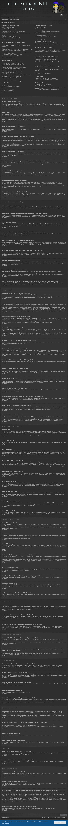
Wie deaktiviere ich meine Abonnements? (43, 73)
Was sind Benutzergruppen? (40, 30)
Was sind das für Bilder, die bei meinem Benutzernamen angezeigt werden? (17, 51)
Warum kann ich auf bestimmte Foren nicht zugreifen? (13, 69)
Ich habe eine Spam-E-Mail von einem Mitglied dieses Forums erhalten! (49, 44)
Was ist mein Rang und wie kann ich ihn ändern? (12, 54)
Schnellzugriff (2, 15)
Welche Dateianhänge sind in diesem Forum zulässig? (46, 78)
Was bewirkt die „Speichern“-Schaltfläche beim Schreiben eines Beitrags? (17, 75)
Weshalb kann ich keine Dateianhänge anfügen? (12, 71)
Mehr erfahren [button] (6, 823)
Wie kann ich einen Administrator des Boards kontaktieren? (47, 89)
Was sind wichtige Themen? (7, 90)
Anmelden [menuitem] (64, 15)
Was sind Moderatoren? (40, 28)
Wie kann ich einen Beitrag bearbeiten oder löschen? (12, 63)
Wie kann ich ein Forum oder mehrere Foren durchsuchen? (47, 56)
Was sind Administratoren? (40, 27)
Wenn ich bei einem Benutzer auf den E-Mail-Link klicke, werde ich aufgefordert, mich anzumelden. (15, 56)
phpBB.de (41, 244)
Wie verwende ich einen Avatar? (8, 53)
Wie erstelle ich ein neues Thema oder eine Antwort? (12, 62)
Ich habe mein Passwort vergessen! (9, 36)
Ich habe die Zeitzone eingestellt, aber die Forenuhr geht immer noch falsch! (17, 49)
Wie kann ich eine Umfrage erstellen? (9, 65)
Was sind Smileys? (5, 85)
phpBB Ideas (60, 783)
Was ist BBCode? (5, 82)
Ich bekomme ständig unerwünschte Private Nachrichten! (46, 42)
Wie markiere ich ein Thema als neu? (9, 77)
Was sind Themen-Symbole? (7, 93)
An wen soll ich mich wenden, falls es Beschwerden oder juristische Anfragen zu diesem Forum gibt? (50, 88)
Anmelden (9, 17)
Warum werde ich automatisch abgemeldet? (11, 37)
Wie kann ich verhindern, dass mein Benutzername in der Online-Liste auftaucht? (16, 46)
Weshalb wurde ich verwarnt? (8, 72)
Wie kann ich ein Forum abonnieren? (42, 71)
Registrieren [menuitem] (66, 15)
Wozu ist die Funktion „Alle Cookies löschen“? (11, 39)
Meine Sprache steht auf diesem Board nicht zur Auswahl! (13, 50)
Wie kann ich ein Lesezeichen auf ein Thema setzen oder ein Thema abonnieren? (49, 70)
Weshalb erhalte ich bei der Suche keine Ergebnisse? (46, 57)
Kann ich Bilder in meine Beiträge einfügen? (11, 86)
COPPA (5, 139)
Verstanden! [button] (60, 822)
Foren (6, 15)
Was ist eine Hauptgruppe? (40, 35)
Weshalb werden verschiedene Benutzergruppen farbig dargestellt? (48, 33)
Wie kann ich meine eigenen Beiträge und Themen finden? (47, 61)
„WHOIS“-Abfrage (29, 793)
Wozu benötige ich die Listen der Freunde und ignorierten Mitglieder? (49, 49)
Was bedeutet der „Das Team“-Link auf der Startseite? (46, 36)
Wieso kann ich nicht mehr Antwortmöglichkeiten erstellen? (14, 67)
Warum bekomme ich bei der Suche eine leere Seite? (46, 59)
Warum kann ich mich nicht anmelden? (10, 32)
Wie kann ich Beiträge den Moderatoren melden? (12, 73)
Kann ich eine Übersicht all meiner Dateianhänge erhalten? (47, 79)
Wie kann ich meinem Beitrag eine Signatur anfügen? (13, 64)
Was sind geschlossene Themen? (8, 91)
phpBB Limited (32, 244)
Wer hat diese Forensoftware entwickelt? (43, 84)
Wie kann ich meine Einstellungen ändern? (10, 44)
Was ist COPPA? (5, 28)
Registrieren (15, 17)
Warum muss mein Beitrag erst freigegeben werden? (12, 76)
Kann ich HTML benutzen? (7, 83)
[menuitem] (61, 15)
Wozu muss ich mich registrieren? (9, 27)
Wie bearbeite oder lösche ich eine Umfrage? (11, 68)
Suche (3, 17)
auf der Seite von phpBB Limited (8, 776)
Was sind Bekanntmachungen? (8, 89)
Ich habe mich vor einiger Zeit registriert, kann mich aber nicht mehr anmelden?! (15, 34)
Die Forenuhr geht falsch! (7, 47)
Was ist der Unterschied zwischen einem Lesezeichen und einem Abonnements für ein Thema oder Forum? (48, 67)
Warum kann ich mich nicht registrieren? (10, 30)
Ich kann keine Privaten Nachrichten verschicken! (45, 41)
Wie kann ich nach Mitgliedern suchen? (43, 60)
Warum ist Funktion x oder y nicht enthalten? (44, 85)
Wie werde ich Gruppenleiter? (41, 32)
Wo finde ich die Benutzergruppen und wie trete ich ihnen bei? (47, 31)
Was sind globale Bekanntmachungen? (10, 87)
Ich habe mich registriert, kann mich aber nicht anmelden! (13, 31)
